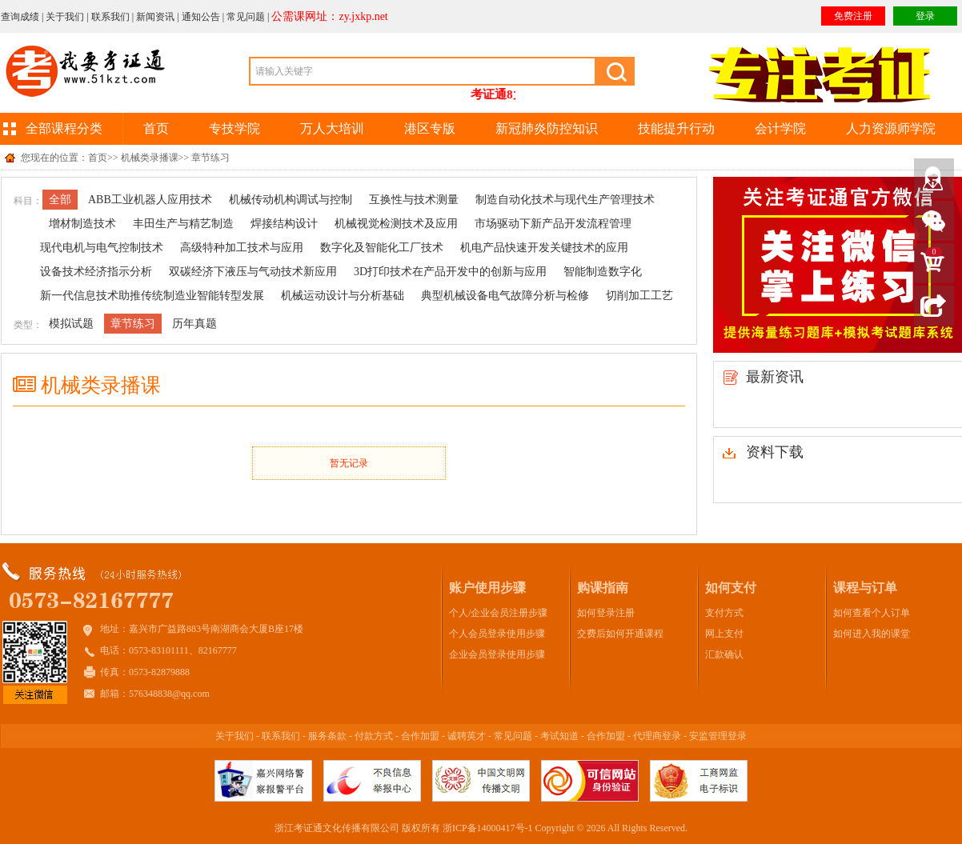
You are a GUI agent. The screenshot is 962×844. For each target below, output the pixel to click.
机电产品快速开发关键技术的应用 (544, 248)
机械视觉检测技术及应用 (396, 224)
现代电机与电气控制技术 (101, 248)
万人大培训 (332, 128)
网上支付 (724, 633)
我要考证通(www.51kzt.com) (85, 73)
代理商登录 (657, 736)
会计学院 (780, 128)
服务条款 (327, 736)
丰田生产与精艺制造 (183, 224)
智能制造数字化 (602, 272)
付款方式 (374, 736)
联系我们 (110, 16)
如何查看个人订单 (871, 612)
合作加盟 (420, 736)
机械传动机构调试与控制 (290, 200)
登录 (925, 16)
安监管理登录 (718, 736)
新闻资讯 (155, 16)
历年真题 (194, 324)
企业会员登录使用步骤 (497, 654)
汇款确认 (724, 654)
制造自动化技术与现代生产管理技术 (565, 200)
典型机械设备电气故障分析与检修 (505, 296)
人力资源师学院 (891, 128)
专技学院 (234, 128)
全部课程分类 (64, 128)
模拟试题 (71, 324)
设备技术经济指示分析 (96, 272)
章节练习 (132, 324)
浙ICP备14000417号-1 (488, 828)
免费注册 (853, 16)
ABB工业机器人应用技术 (150, 200)
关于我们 (65, 16)
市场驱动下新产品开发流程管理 (553, 224)
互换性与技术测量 (414, 200)
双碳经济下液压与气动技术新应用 (253, 272)
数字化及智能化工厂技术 (381, 248)
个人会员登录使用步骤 (497, 633)
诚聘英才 (466, 736)
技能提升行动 (676, 128)
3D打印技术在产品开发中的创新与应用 (450, 272)
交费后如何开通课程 (620, 633)
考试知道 (559, 736)
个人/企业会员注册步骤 (498, 612)
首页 (156, 128)
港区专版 (429, 128)
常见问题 (245, 16)
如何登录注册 (606, 612)
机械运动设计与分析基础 (342, 296)
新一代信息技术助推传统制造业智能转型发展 (152, 296)
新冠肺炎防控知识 (546, 128)
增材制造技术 (82, 224)
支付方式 (724, 612)
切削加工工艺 (639, 296)
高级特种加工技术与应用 (241, 248)
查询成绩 (20, 16)
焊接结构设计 (284, 224)
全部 (60, 200)
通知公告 (201, 16)
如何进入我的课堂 (871, 633)
